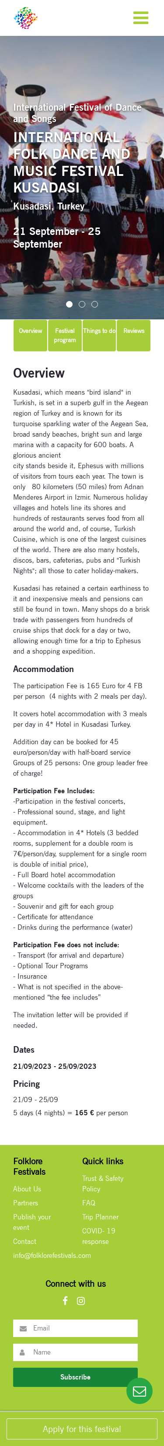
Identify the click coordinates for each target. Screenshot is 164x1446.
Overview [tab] (30, 330)
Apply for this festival (82, 1429)
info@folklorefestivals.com (52, 1255)
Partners (25, 1203)
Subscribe (75, 1377)
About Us (27, 1189)
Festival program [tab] (65, 335)
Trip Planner (100, 1217)
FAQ (88, 1203)
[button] (69, 304)
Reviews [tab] (133, 330)
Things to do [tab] (99, 330)
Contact (24, 1241)
